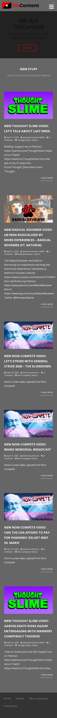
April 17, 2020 (13, 137)
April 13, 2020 (13, 455)
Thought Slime (24, 140)
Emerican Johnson (31, 372)
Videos (35, 140)
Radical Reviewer (25, 254)
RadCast (20, 698)
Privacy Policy (10, 706)
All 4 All (7, 698)
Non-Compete (24, 375)
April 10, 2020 (13, 642)
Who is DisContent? (38, 698)
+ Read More (47, 178)
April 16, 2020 (13, 372)
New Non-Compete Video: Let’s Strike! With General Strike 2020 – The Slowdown (27, 361)
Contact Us (27, 48)
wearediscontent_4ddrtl (33, 137)
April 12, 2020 (13, 549)
